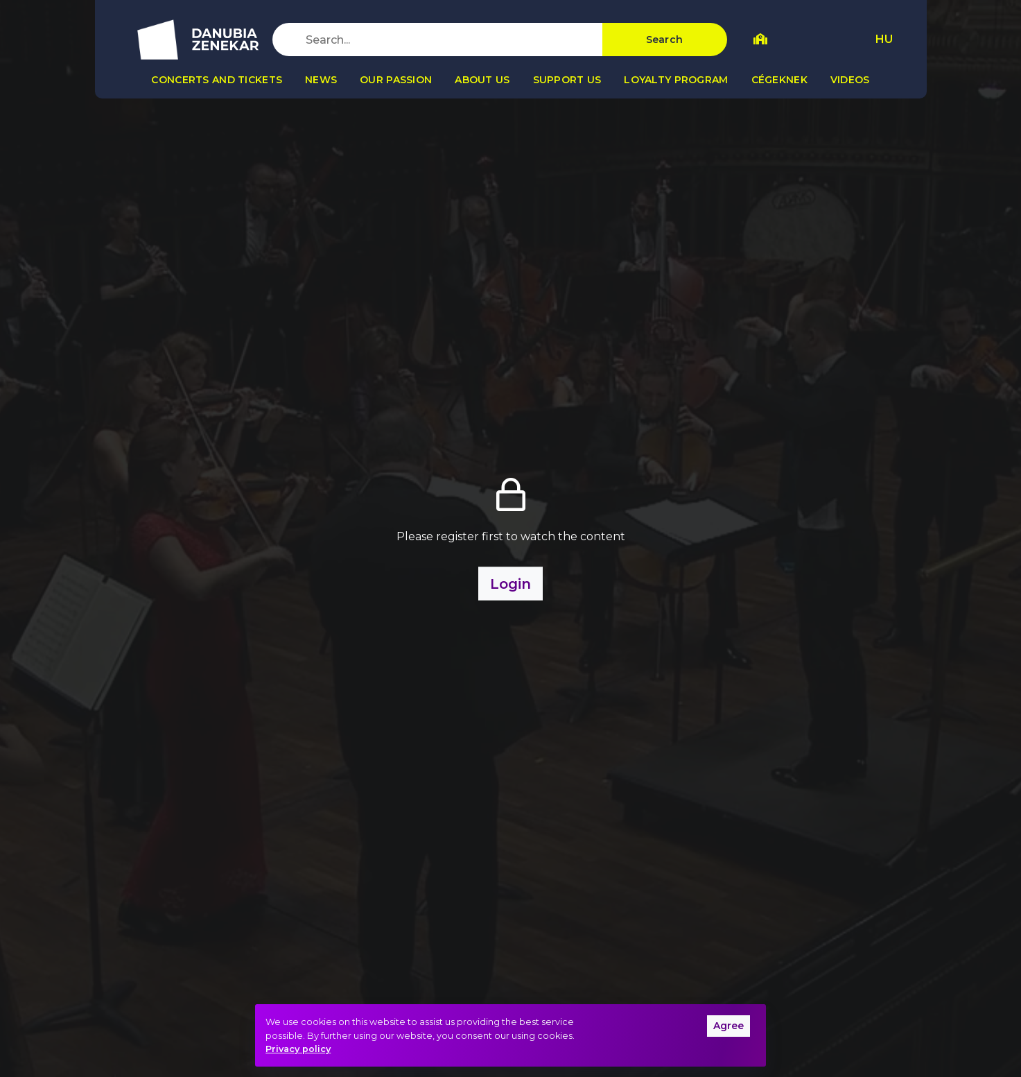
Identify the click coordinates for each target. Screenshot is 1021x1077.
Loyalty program (676, 80)
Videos (850, 80)
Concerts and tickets (216, 80)
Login (510, 583)
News (321, 80)
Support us (567, 80)
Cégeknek (779, 80)
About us (482, 80)
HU (884, 39)
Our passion (396, 80)
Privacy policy (298, 1049)
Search (664, 39)
